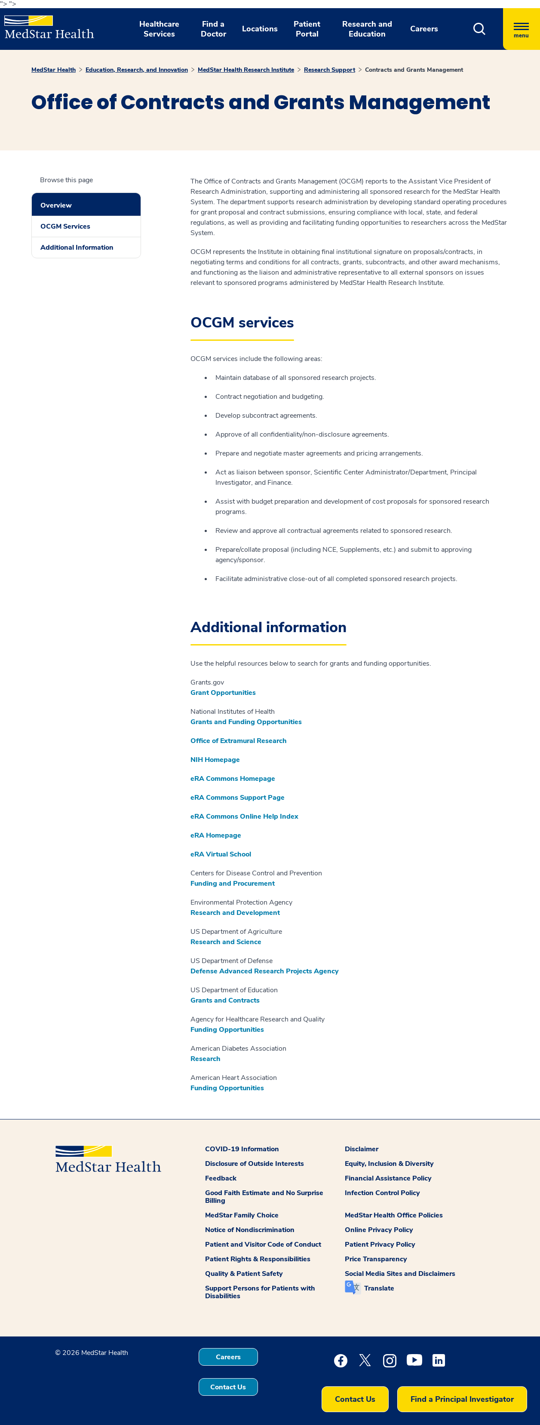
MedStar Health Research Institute (246, 70)
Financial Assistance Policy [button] (388, 1178)
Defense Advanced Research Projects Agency (264, 971)
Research (205, 1059)
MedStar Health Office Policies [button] (394, 1215)
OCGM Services (65, 226)
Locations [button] (260, 29)
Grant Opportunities (223, 692)
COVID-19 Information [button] (242, 1149)
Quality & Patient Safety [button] (244, 1273)
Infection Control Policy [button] (382, 1193)
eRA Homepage (215, 835)
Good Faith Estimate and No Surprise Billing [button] (264, 1196)
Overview (56, 205)
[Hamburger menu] (521, 29)
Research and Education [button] (367, 29)
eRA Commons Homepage (232, 778)
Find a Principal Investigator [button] (462, 1399)
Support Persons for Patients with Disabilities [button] (260, 1292)
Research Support (329, 70)
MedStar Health (53, 70)
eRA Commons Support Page (237, 797)
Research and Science (225, 942)
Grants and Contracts (225, 1000)
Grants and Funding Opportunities (246, 722)
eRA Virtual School (220, 854)
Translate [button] (379, 1288)
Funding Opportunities (227, 1029)
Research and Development (235, 912)
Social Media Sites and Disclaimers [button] (400, 1273)
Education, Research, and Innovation (137, 70)
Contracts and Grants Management (414, 70)
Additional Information (77, 247)
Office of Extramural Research (238, 741)
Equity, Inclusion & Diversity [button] (389, 1163)
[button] (479, 29)
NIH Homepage (215, 759)
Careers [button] (424, 29)
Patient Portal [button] (307, 29)
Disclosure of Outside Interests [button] (254, 1163)
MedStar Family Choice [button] (242, 1215)
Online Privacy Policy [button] (379, 1230)
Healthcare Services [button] (159, 29)
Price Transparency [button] (376, 1259)
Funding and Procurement (232, 883)
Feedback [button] (220, 1178)
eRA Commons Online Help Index (245, 816)
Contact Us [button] (228, 1387)
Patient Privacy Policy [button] (380, 1244)
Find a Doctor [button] (213, 29)
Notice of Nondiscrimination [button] (250, 1230)
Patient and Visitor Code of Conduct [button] (263, 1244)
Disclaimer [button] (361, 1149)
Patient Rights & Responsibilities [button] (257, 1259)
